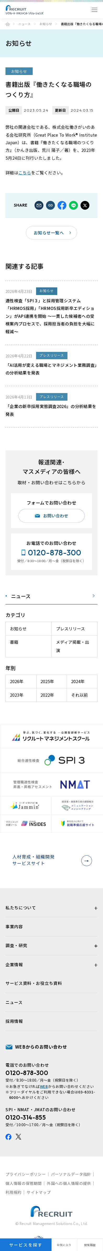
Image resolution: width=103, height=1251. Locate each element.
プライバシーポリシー (25, 1174)
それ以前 (79, 695)
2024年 (78, 681)
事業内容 (14, 927)
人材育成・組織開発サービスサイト (50, 859)
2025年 (47, 681)
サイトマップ (39, 1192)
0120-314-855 (25, 1117)
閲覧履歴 (90, 1245)
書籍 (14, 642)
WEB (44, 1086)
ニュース (24, 24)
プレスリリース (70, 629)
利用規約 (13, 1192)
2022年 (47, 695)
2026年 (17, 681)
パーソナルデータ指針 (71, 1174)
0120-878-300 (26, 1073)
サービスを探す (25, 1245)
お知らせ (45, 24)
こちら (24, 173)
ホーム (7, 24)
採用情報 (14, 1021)
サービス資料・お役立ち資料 (33, 983)
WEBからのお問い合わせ (41, 1047)
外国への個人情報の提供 (69, 1183)
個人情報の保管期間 (23, 1183)
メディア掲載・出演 (72, 646)
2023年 (17, 695)
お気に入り (64, 1245)
